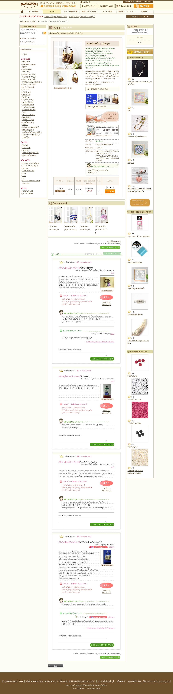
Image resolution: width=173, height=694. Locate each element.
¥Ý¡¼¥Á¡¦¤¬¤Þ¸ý (27, 99)
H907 (99, 84)
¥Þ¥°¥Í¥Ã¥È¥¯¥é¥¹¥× (135, 314)
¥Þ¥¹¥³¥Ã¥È (26, 94)
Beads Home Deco (28, 170)
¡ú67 (112, 381)
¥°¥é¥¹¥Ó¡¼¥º (132, 376)
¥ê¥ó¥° (24, 67)
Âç (147, 16)
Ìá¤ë (55, 666)
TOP (22, 11)
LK (23, 178)
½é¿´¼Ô (25, 145)
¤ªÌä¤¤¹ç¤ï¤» (137, 2)
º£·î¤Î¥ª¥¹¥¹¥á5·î (27, 191)
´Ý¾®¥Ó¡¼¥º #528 (134, 399)
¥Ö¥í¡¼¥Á (25, 72)
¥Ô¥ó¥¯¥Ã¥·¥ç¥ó (28, 120)
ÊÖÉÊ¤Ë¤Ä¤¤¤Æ (115, 241)
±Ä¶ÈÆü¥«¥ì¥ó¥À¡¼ (34, 681)
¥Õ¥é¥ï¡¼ (25, 97)
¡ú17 (112, 273)
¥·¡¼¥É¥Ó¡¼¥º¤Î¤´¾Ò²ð (13, 681)
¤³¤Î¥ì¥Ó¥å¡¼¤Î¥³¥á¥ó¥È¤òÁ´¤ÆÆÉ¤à (100, 342)
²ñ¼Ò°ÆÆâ (50, 681)
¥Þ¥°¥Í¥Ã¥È (26, 117)
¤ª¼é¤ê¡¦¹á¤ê (26, 92)
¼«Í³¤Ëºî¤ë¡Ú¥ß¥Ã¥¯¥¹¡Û (30, 127)
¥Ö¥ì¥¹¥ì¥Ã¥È (27, 69)
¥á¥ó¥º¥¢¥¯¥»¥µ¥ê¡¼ (29, 155)
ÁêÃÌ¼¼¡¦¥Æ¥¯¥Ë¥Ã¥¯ (126, 11)
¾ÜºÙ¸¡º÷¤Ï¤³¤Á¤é (29, 38)
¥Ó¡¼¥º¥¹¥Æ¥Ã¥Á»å (135, 262)
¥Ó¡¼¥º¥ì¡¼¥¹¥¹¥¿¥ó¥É (136, 288)
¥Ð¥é (129, 110)
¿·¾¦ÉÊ (24, 54)
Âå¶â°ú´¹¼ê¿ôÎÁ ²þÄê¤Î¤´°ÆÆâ (55, 17)
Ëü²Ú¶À (25, 125)
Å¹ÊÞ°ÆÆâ (144, 11)
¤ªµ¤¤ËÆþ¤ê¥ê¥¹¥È (106, 6)
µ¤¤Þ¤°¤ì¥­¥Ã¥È (27, 193)
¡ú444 (112, 334)
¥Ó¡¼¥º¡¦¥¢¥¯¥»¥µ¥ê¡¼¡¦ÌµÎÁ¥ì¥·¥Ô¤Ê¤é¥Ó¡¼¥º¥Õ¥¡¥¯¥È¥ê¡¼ (86, 685)
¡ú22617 (111, 547)
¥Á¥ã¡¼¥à (25, 89)
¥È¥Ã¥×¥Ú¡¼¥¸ (24, 21)
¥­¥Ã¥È (52, 11)
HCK (24, 173)
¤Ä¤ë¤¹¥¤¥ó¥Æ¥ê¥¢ (28, 110)
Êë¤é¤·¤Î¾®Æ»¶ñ (28, 87)
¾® (142, 16)
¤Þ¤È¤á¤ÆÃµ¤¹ (33, 11)
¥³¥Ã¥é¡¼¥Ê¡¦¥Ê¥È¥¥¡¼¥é (137, 137)
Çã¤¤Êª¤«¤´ (144, 5)
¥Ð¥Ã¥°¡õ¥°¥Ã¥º (28, 102)
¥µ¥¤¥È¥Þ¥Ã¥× (147, 2)
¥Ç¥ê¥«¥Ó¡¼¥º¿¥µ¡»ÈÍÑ (30, 153)
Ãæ (145, 16)
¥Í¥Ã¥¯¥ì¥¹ (26, 62)
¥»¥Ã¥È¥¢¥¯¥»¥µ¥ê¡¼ (29, 77)
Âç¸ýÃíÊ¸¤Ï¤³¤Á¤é (123, 6)
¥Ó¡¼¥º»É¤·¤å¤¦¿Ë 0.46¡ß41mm (139, 236)
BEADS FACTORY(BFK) (30, 163)
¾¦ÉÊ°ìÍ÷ (127, 2)
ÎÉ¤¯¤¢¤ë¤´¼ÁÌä (150, 681)
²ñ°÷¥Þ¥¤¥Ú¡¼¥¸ (88, 6)
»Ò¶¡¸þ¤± (25, 150)
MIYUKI (25, 168)
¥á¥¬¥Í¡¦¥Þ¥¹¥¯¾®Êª (29, 84)
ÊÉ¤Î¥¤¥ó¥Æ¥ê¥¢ (28, 104)
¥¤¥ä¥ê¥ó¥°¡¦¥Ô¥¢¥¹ (29, 64)
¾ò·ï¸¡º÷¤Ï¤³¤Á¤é (28, 42)
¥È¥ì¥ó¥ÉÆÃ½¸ (107, 11)
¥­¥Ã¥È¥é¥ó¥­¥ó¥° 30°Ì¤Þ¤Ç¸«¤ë (138, 202)
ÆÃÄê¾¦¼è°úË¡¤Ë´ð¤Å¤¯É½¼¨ (82, 681)
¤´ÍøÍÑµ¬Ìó (62, 681)
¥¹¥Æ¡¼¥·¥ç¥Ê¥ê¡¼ (28, 115)
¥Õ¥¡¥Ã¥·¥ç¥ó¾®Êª (29, 79)
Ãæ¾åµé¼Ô (26, 148)
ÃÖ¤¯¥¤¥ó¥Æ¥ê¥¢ (28, 107)
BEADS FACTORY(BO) (30, 165)
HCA (24, 176)
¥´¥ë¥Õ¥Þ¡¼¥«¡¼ (28, 122)
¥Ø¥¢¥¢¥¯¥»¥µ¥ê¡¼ (28, 74)
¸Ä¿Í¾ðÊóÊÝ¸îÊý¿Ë (106, 681)
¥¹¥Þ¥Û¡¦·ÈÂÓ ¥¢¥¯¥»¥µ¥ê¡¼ (32, 82)
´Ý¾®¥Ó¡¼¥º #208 (134, 423)
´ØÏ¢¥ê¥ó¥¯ (121, 681)
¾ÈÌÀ (24, 112)
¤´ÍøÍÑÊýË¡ (85, 2)
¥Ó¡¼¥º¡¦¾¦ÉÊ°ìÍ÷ (70, 11)
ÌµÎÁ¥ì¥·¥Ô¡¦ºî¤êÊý (89, 11)
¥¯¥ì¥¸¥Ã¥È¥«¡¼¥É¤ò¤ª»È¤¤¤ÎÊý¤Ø (82, 17)
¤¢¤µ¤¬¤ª (131, 163)
